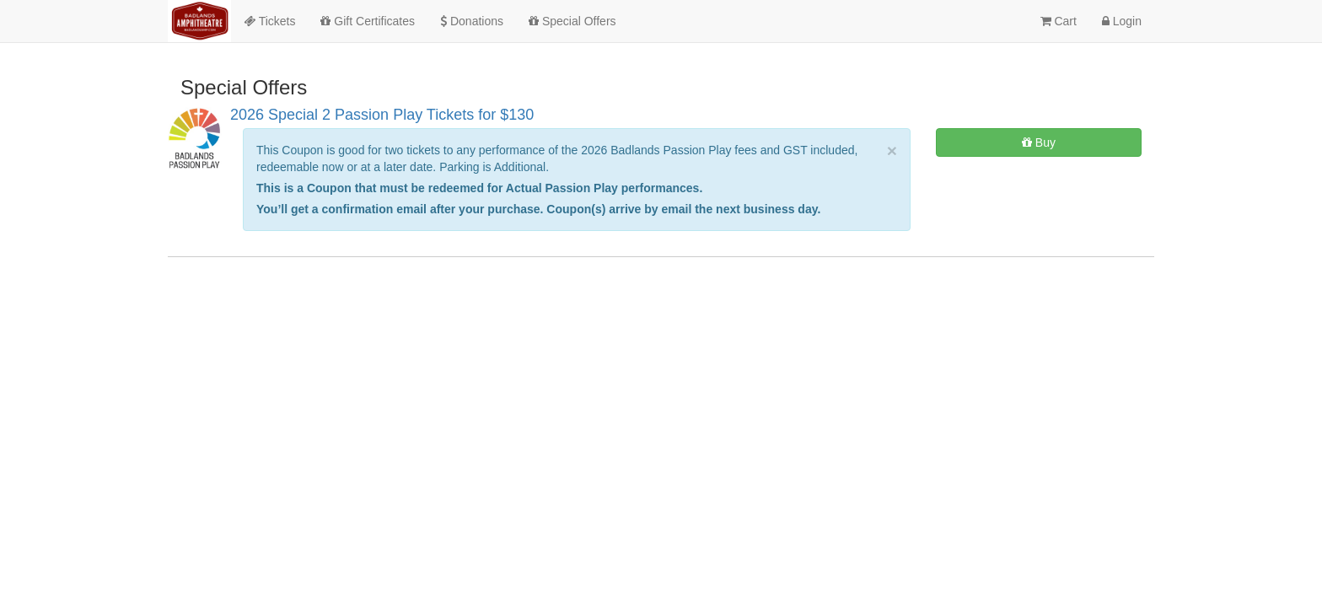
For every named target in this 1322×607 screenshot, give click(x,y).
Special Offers (572, 21)
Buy (1039, 142)
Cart (1058, 21)
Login (1122, 21)
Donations (471, 21)
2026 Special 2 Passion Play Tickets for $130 (382, 114)
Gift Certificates (367, 21)
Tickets (269, 21)
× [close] (892, 150)
